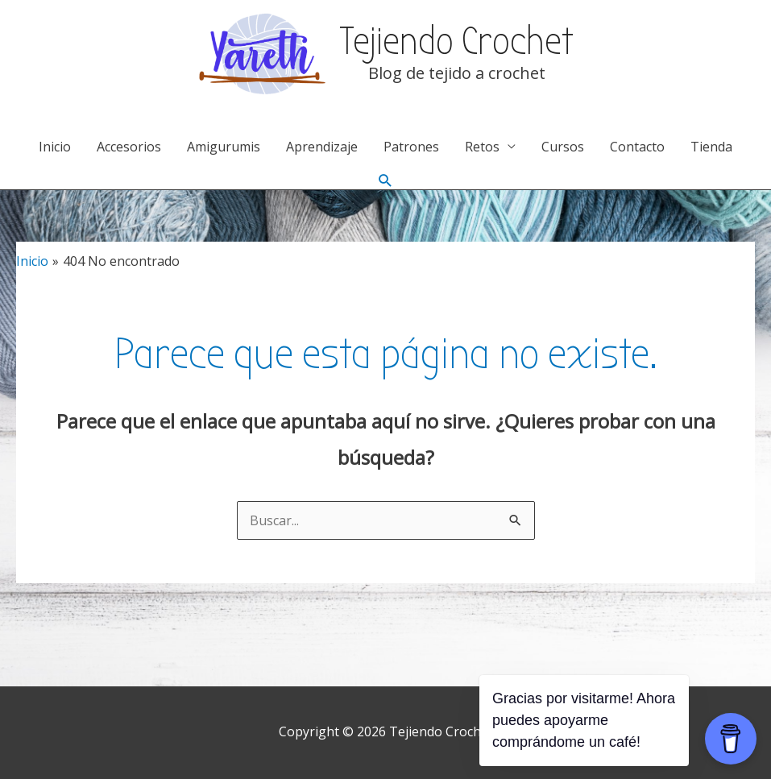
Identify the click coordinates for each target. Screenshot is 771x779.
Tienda (711, 146)
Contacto (637, 146)
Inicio (55, 146)
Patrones (411, 146)
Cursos (562, 146)
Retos (482, 146)
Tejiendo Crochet (456, 41)
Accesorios (129, 146)
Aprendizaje (322, 146)
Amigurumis (223, 146)
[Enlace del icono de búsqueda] (385, 180)
